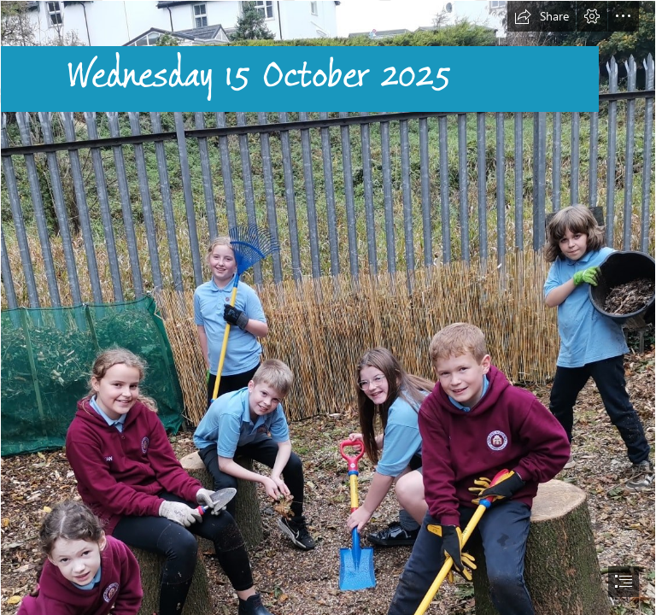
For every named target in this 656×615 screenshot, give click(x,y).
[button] (541, 16)
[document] (328, 307)
